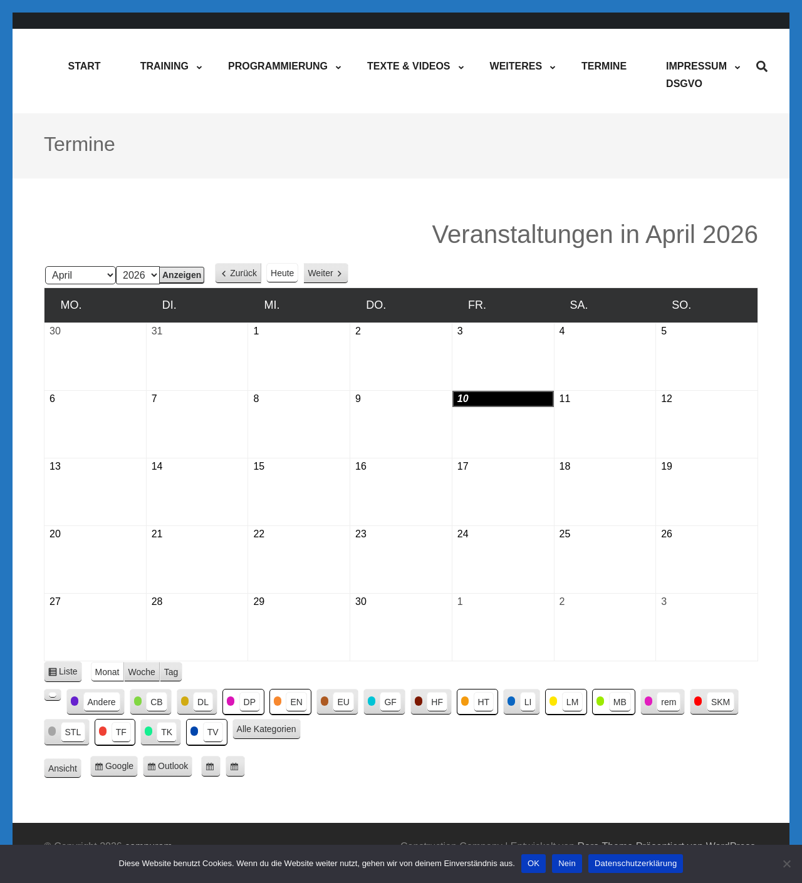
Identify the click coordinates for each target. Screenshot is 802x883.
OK (533, 863)
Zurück (243, 273)
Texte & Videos (408, 66)
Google (121, 768)
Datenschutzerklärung (636, 863)
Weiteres (516, 66)
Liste (70, 673)
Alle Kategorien (266, 729)
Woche (141, 672)
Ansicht (64, 769)
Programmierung (278, 66)
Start (84, 66)
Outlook (175, 768)
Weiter (320, 273)
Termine (604, 66)
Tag (171, 672)
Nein (567, 863)
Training (164, 66)
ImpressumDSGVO (696, 75)
